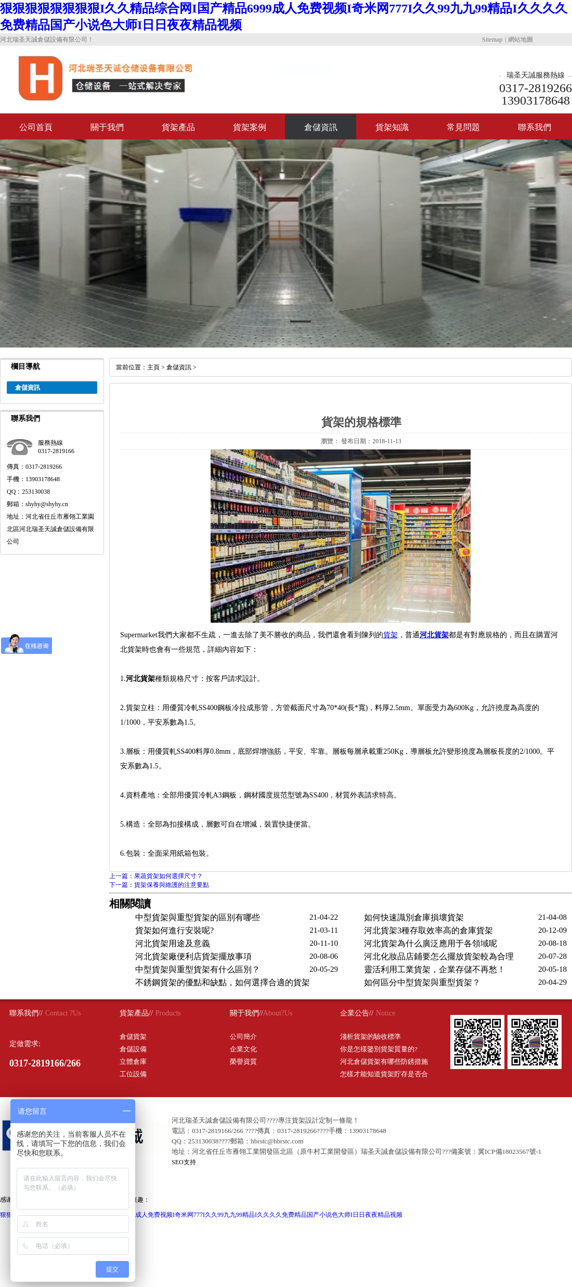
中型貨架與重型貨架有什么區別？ (197, 969)
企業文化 (243, 1049)
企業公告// (356, 1013)
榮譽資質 (243, 1061)
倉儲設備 (133, 1049)
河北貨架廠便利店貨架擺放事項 (193, 956)
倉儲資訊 (320, 127)
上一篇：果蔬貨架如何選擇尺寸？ (156, 876)
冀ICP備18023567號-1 (509, 1151)
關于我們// (246, 1013)
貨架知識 (392, 127)
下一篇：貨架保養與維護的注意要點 (159, 885)
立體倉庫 (133, 1061)
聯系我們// (26, 1013)
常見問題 (463, 127)
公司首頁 (36, 127)
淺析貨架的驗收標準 (370, 1036)
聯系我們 (534, 127)
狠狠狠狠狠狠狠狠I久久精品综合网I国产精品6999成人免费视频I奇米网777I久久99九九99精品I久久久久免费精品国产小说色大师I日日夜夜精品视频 (201, 1214)
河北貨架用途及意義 (172, 943)
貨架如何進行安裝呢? (174, 930)
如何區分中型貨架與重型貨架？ (422, 982)
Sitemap (492, 39)
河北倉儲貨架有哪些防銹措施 (384, 1061)
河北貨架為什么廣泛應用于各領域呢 (430, 943)
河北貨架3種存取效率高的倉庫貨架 (428, 930)
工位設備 (133, 1074)
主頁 (153, 367)
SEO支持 (184, 1162)
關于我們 (107, 127)
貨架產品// (136, 1013)
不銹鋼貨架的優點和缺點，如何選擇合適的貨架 (222, 982)
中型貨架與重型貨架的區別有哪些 (197, 917)
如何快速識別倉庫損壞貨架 (414, 917)
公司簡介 (243, 1036)
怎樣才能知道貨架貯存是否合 (384, 1074)
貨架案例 (249, 127)
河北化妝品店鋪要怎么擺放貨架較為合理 (439, 956)
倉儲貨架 (133, 1036)
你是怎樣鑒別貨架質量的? (379, 1049)
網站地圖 (520, 39)
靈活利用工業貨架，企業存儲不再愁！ (434, 969)
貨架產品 (178, 127)
